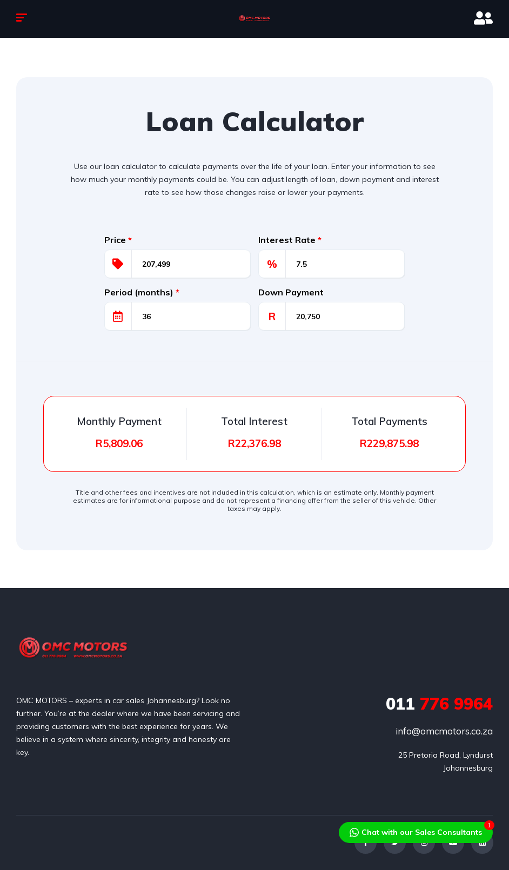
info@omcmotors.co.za (444, 731)
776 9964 (439, 703)
